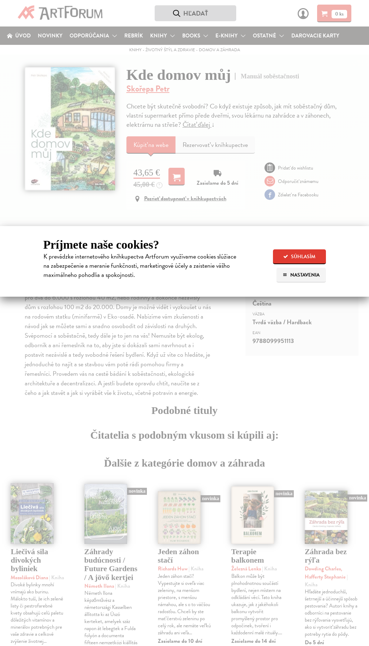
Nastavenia (301, 275)
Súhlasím (299, 256)
